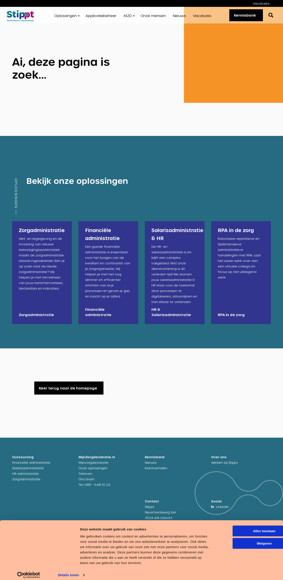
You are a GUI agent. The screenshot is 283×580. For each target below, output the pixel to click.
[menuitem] (264, 3)
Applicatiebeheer (101, 17)
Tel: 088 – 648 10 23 (94, 488)
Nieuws (179, 17)
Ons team (86, 483)
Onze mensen (153, 17)
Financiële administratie (31, 466)
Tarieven (85, 477)
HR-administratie (25, 477)
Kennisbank (243, 17)
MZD (128, 17)
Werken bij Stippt (224, 466)
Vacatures (261, 3)
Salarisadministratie (28, 472)
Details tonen (68, 571)
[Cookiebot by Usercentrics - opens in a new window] (28, 571)
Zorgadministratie (26, 483)
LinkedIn (222, 510)
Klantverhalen (156, 472)
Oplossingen (65, 17)
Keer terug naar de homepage (68, 392)
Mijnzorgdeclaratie (93, 466)
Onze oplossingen (93, 472)
